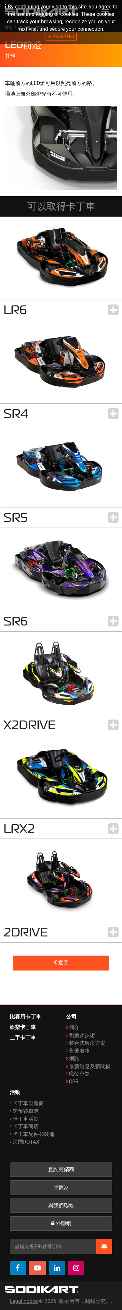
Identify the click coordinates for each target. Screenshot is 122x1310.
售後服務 (79, 1051)
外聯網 (61, 1223)
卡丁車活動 (26, 1119)
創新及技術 (82, 1035)
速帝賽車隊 (26, 1111)
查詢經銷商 (61, 1169)
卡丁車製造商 (28, 1103)
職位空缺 (79, 1074)
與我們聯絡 (61, 1205)
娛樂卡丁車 (23, 1027)
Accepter (61, 36)
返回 (61, 962)
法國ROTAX (26, 1142)
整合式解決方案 (87, 1043)
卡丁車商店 (26, 1126)
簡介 (74, 1027)
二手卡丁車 (23, 1038)
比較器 (61, 1187)
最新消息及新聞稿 (90, 1066)
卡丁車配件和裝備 (33, 1134)
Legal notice (24, 1301)
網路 (74, 1058)
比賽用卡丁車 (25, 1017)
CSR (74, 1081)
